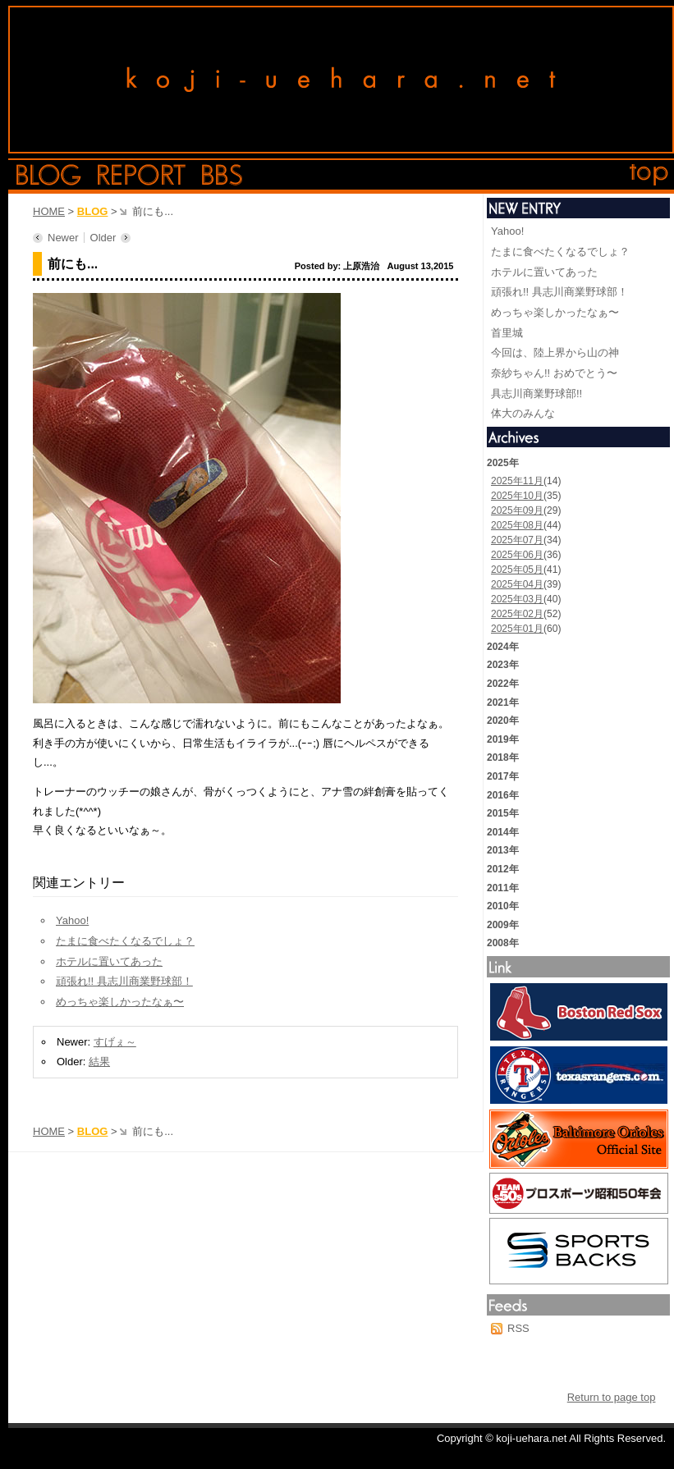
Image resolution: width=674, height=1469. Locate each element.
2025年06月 (517, 555)
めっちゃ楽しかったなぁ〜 (120, 1001)
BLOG (92, 211)
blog (48, 174)
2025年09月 (517, 510)
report (142, 174)
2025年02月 (517, 614)
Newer (63, 237)
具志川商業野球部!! (536, 393)
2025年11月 (517, 481)
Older (103, 237)
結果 (99, 1061)
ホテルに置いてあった (109, 961)
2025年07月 (517, 540)
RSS (518, 1328)
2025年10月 (517, 495)
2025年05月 (517, 569)
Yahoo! (72, 920)
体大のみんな (523, 413)
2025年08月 (517, 525)
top (649, 174)
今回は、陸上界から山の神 (555, 352)
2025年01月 (517, 628)
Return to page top (611, 1397)
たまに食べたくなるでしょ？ (125, 941)
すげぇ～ (115, 1042)
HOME (49, 211)
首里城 (507, 333)
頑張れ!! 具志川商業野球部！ (124, 981)
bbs (222, 174)
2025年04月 (517, 584)
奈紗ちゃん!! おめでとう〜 (554, 373)
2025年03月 (517, 599)
